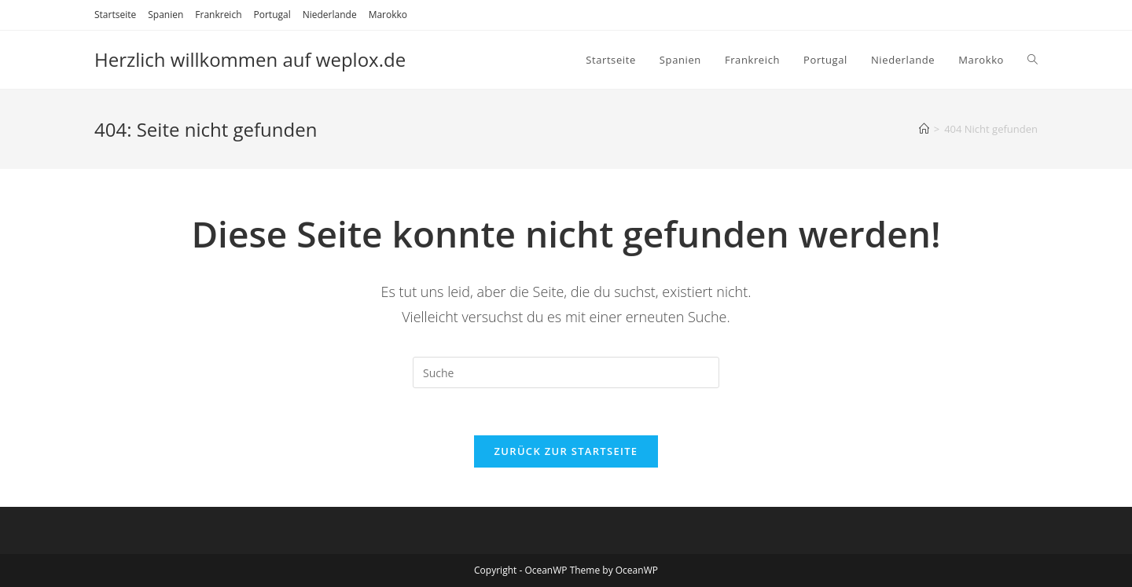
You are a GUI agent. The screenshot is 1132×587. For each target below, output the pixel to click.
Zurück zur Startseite (566, 451)
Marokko (388, 14)
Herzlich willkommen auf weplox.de (250, 59)
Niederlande (330, 14)
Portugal (272, 14)
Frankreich (218, 14)
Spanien (165, 14)
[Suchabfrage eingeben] (566, 372)
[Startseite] (924, 129)
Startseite (115, 14)
